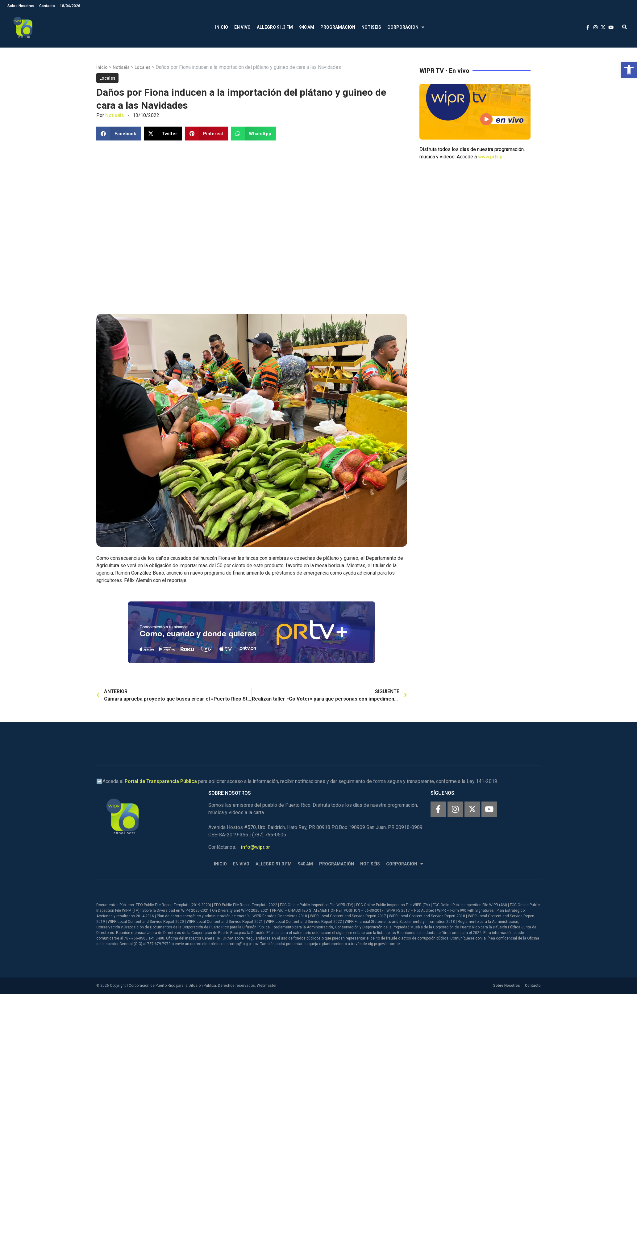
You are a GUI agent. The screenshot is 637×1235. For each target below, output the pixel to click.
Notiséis (371, 27)
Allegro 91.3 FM (275, 27)
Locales (143, 67)
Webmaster (267, 985)
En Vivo (242, 27)
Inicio (221, 27)
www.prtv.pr (491, 157)
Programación (337, 27)
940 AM (306, 27)
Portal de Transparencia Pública (161, 781)
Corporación (405, 27)
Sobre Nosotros (20, 6)
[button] (629, 70)
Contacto (47, 6)
